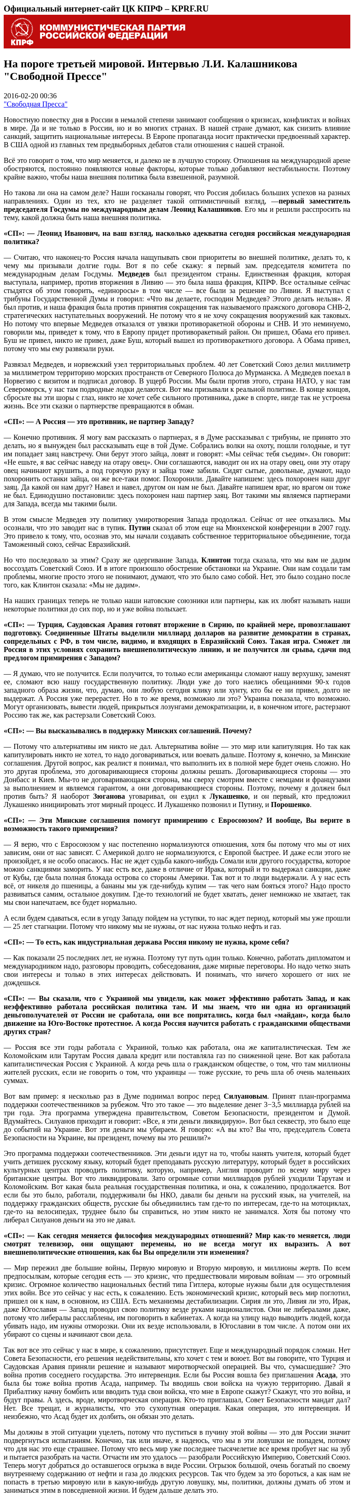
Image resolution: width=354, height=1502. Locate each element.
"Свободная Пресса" (36, 104)
